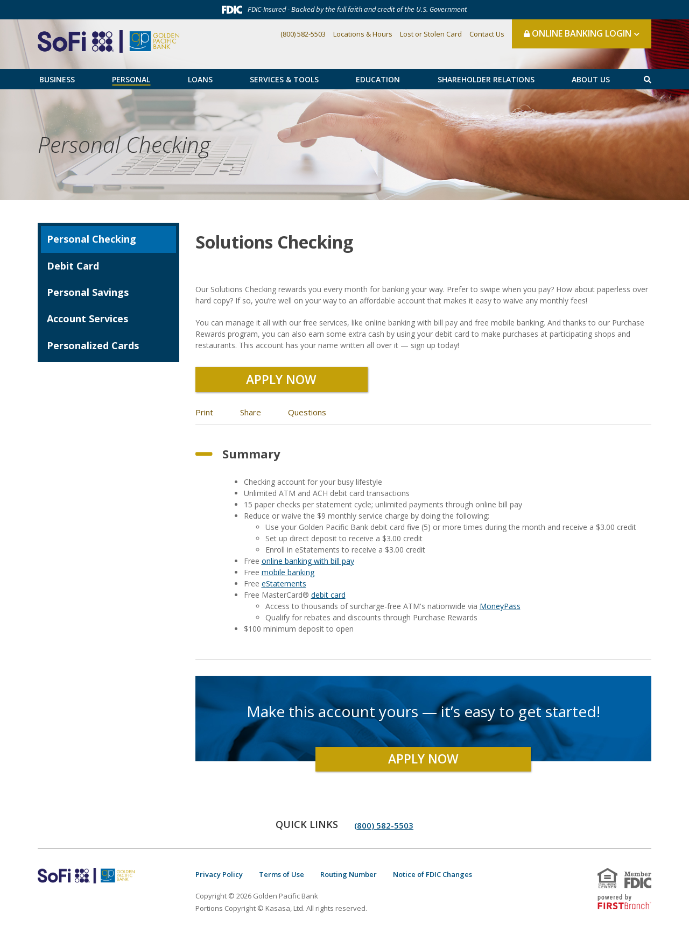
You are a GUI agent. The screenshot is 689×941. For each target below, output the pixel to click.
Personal (131, 79)
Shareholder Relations (486, 79)
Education (378, 79)
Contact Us (486, 34)
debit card (328, 599)
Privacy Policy (219, 878)
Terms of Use (281, 878)
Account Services (87, 318)
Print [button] (204, 416)
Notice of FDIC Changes (432, 878)
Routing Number (348, 878)
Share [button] (250, 416)
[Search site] (647, 79)
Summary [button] (251, 458)
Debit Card (73, 265)
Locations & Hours (362, 34)
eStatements (284, 588)
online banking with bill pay (308, 565)
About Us (591, 79)
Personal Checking (154, 144)
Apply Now (281, 381)
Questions (307, 416)
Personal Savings (88, 292)
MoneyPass (500, 610)
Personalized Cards (93, 345)
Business (57, 79)
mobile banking (288, 576)
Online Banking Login (577, 33)
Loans (200, 79)
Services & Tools (284, 79)
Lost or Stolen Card (431, 34)
